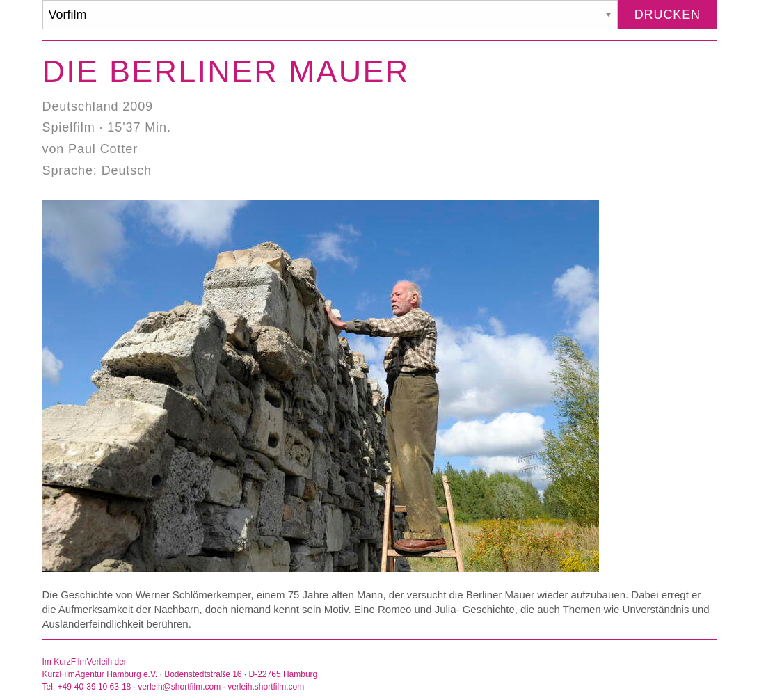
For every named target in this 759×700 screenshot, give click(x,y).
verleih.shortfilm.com (265, 687)
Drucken (667, 15)
